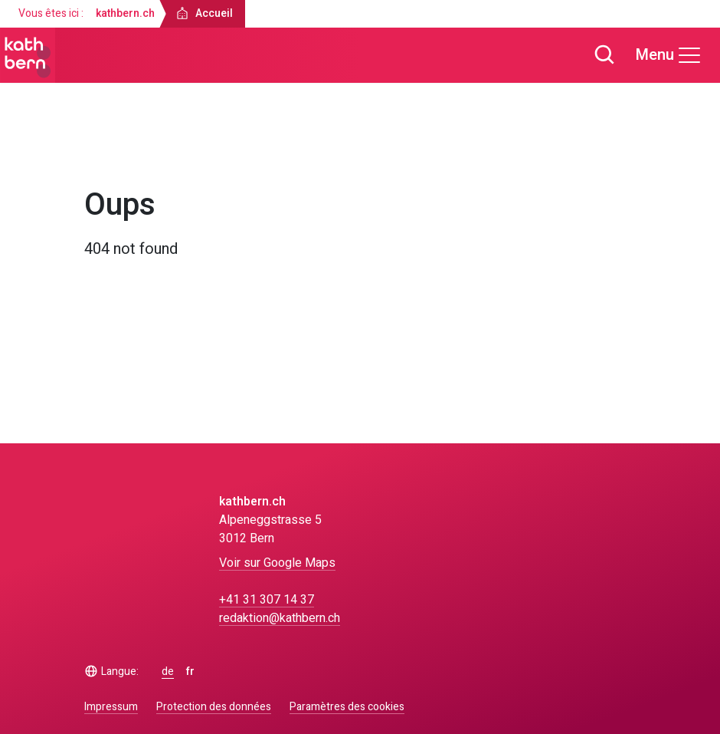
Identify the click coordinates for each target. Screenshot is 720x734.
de (168, 672)
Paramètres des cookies (347, 707)
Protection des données (213, 707)
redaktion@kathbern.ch (279, 618)
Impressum (111, 707)
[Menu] (669, 55)
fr (190, 672)
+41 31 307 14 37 (266, 600)
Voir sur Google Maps (277, 563)
